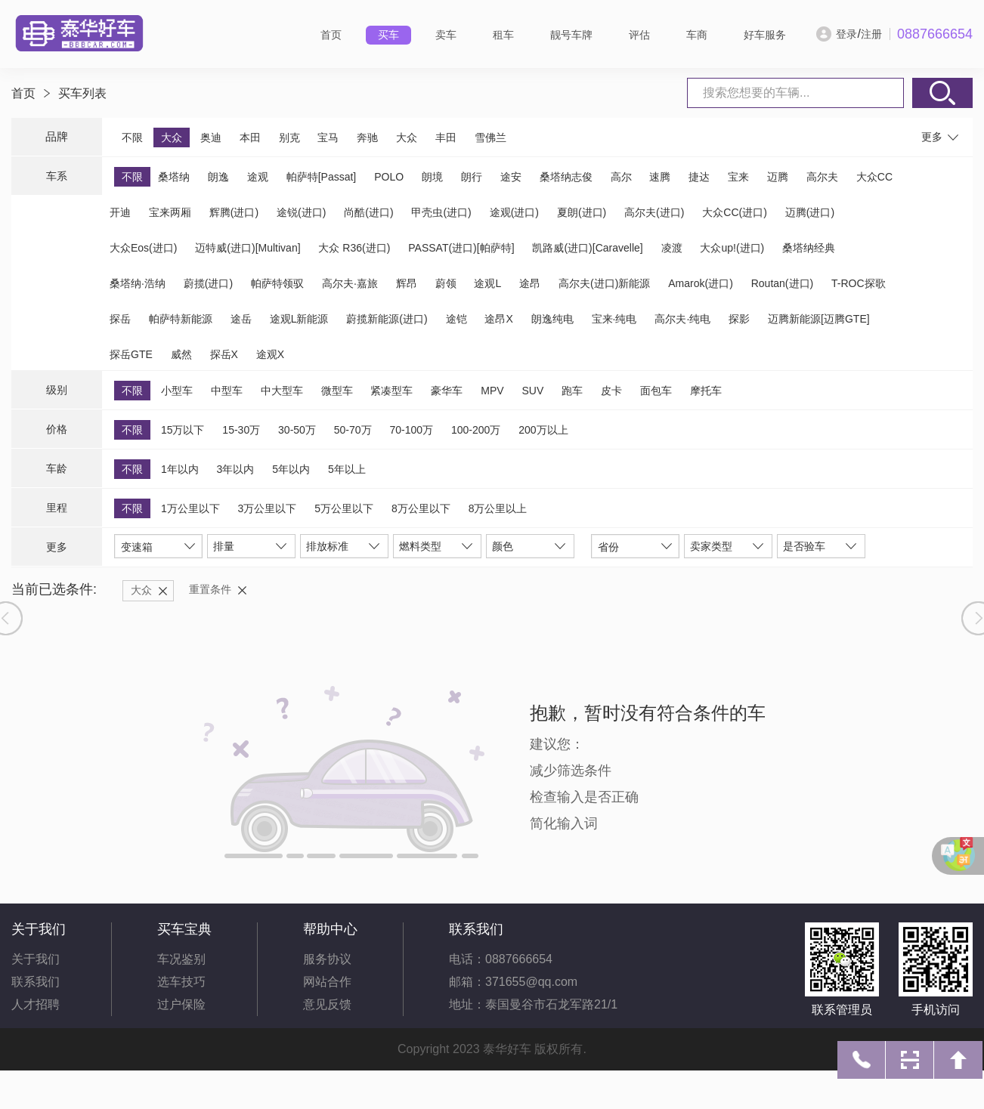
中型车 (227, 391)
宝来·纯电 (614, 319)
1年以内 (180, 469)
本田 (250, 137)
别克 (289, 137)
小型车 (177, 391)
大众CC (874, 177)
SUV (532, 391)
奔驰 (367, 137)
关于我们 (35, 959)
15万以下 (183, 430)
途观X (270, 354)
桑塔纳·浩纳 (138, 283)
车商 (696, 35)
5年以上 (347, 469)
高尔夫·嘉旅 (350, 283)
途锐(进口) (301, 212)
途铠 (456, 319)
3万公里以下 (267, 508)
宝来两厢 (170, 212)
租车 (503, 35)
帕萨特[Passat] (321, 177)
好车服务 (765, 35)
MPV (492, 391)
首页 (331, 35)
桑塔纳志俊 (566, 177)
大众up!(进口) (732, 248)
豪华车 (447, 391)
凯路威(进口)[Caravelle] (587, 248)
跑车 (572, 391)
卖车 (445, 35)
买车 (388, 35)
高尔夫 (822, 177)
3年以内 (236, 469)
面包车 (656, 391)
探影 (739, 319)
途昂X (498, 319)
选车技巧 (181, 981)
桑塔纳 (174, 177)
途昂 (529, 283)
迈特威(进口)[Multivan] (247, 248)
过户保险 (181, 1004)
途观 (257, 177)
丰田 (445, 137)
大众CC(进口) (734, 212)
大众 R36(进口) (354, 248)
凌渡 (671, 248)
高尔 (621, 177)
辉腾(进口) (233, 212)
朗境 (432, 177)
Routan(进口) (782, 283)
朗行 (471, 177)
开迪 (120, 212)
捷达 (699, 177)
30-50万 (297, 430)
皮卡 (611, 391)
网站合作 (327, 981)
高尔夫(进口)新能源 (604, 283)
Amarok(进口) (700, 283)
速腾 (659, 177)
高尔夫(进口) (654, 212)
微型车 (337, 391)
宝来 (738, 177)
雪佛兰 (490, 137)
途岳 (241, 319)
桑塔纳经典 (808, 248)
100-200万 (475, 430)
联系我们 (35, 981)
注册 (871, 34)
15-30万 (241, 430)
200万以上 (543, 430)
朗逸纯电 (552, 319)
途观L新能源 (299, 319)
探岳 (120, 319)
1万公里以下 (190, 508)
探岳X (224, 354)
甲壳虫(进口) (441, 212)
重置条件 (210, 589)
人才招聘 (35, 1004)
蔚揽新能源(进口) (386, 319)
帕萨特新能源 (180, 319)
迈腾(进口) (809, 212)
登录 (846, 34)
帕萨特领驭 (277, 283)
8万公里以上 (498, 508)
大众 (171, 137)
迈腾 (777, 177)
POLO (389, 177)
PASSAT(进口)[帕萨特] (461, 248)
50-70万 (353, 430)
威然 (181, 354)
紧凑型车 (391, 391)
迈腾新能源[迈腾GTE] (819, 319)
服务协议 (327, 959)
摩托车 (706, 391)
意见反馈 (327, 1004)
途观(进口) (514, 212)
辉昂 (406, 283)
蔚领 (445, 283)
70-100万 (411, 430)
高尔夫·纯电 (682, 319)
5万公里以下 (343, 508)
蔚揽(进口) (208, 283)
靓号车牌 (571, 35)
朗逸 (218, 177)
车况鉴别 (181, 959)
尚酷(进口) (368, 212)
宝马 (328, 137)
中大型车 (282, 391)
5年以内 (291, 469)
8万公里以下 (420, 508)
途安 (510, 177)
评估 (639, 35)
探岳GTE (131, 354)
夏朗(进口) (581, 212)
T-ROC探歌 (858, 283)
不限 (132, 137)
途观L (487, 283)
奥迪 (210, 137)
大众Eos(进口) (143, 248)
